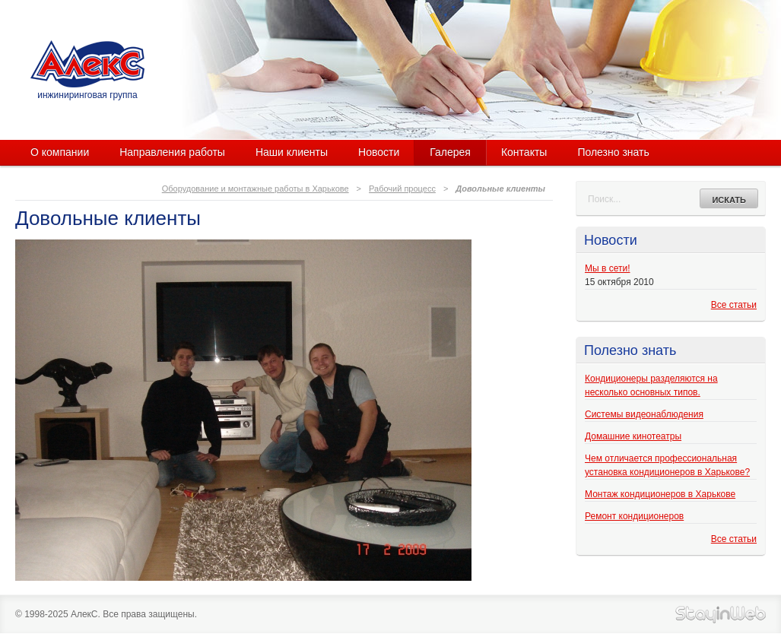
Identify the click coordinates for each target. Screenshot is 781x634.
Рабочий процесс (402, 188)
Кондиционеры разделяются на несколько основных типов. (651, 385)
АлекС (87, 63)
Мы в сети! (607, 268)
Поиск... (604, 199)
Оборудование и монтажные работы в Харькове (255, 188)
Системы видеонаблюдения (644, 414)
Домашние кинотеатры (633, 436)
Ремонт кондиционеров (634, 516)
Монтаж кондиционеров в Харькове (660, 494)
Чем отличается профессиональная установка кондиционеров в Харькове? (667, 465)
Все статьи (734, 305)
